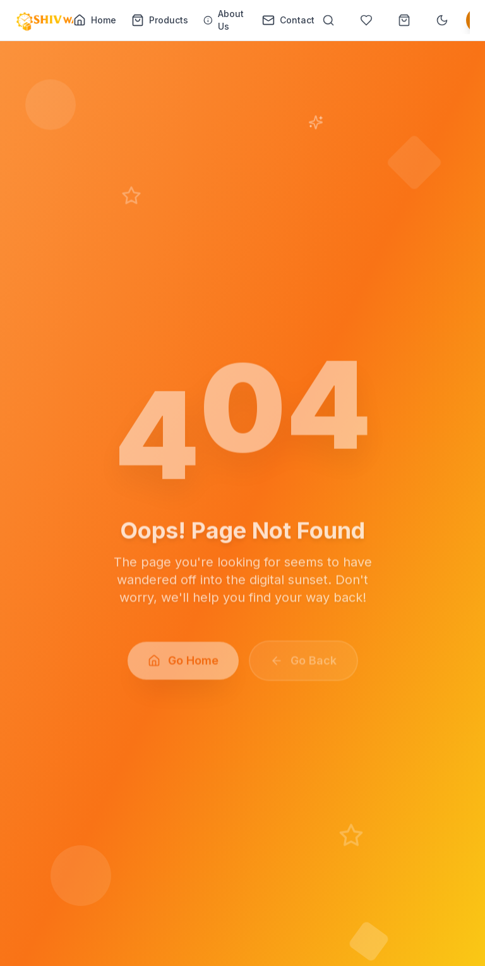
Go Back (303, 664)
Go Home (183, 664)
